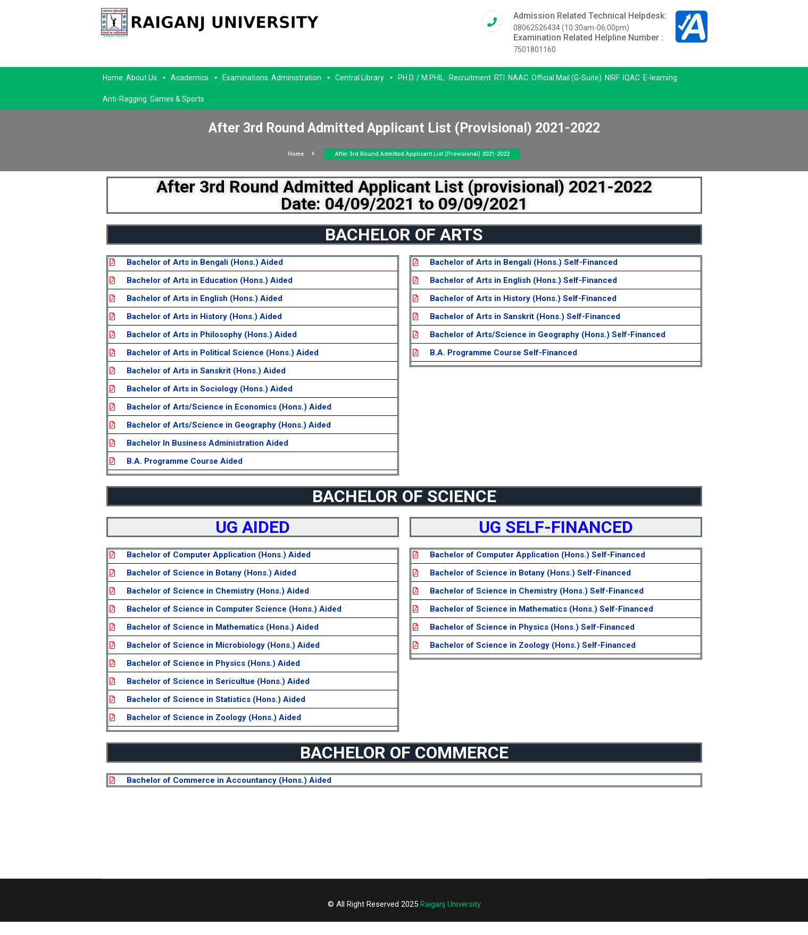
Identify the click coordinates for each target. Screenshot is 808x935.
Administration (301, 77)
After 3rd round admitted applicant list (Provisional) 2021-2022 (422, 154)
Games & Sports (177, 99)
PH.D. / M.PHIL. (422, 77)
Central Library (365, 77)
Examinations (245, 77)
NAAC (518, 77)
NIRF (612, 77)
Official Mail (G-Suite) (566, 77)
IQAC (631, 77)
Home (113, 77)
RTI (499, 77)
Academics (195, 77)
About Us (147, 77)
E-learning (660, 77)
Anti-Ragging (125, 99)
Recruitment (470, 77)
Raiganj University (450, 904)
